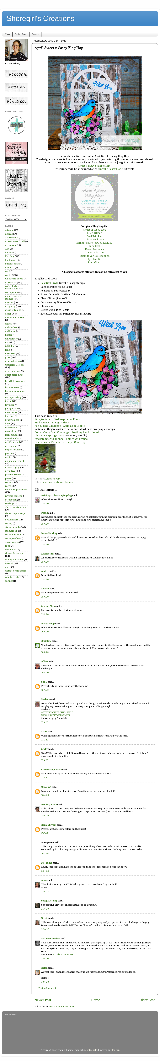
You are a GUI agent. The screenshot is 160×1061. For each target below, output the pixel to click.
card (7, 271)
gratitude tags (13, 371)
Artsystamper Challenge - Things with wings (61, 438)
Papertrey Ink (12, 449)
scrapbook (11, 499)
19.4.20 (44, 833)
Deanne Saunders (50, 938)
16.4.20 (45, 631)
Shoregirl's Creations (41, 18)
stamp (8, 523)
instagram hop (13, 397)
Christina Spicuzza (51, 769)
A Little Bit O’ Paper (63, 954)
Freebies (35, 34)
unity (8, 567)
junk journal (11, 408)
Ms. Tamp (46, 863)
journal (9, 401)
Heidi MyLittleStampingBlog (56, 495)
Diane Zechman (95, 239)
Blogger (115, 1050)
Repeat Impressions (16, 489)
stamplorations (13, 534)
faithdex (9, 346)
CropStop (10, 306)
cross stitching (13, 310)
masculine (10, 431)
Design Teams (21, 34)
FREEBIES (10, 353)
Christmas (11, 282)
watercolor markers (15, 570)
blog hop (47, 482)
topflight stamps (14, 559)
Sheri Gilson (94, 262)
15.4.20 (45, 503)
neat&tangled (12, 442)
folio (7, 350)
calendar (10, 267)
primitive (10, 471)
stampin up (11, 531)
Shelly (44, 749)
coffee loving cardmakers (12, 287)
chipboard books (14, 278)
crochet (9, 302)
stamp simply (12, 527)
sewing (9, 503)
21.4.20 (45, 908)
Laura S (45, 588)
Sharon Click (48, 606)
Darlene (45, 699)
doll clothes (11, 327)
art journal (10, 245)
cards (56, 482)
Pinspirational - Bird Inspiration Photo (57, 419)
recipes (9, 482)
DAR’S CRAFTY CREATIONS (55, 715)
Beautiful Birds (50, 283)
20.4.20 (45, 871)
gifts (7, 357)
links (7, 423)
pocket (8, 457)
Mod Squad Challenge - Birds (52, 422)
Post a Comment (47, 988)
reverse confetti (13, 496)
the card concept (14, 553)
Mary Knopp (48, 623)
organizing (11, 446)
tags (7, 546)
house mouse (12, 387)
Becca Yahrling (49, 533)
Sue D (44, 682)
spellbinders (11, 519)
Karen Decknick (94, 249)
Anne (44, 880)
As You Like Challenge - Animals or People (60, 425)
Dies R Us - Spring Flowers (50, 435)
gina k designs (13, 361)
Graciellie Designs (15, 365)
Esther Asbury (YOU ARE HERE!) (94, 242)
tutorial (9, 563)
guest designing (14, 375)
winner (9, 581)
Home (7, 34)
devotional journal (15, 317)
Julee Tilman (94, 232)
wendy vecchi (12, 577)
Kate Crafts (11, 412)
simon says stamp (15, 513)
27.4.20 (45, 958)
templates (10, 549)
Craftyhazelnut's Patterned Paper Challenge (61, 442)
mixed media (12, 438)
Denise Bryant (48, 825)
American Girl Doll (15, 241)
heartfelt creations (15, 381)
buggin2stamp (49, 900)
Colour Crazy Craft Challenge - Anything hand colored (67, 432)
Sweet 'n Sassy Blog (94, 229)
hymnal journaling (15, 391)
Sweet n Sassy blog (110, 168)
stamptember (12, 538)
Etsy (7, 342)
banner (9, 252)
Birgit (44, 918)
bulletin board (12, 263)
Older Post (147, 1000)
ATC (7, 248)
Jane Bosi (94, 246)
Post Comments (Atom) (61, 1006)
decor (8, 313)
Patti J (44, 513)
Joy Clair (9, 405)
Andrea (45, 571)
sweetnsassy (66, 482)
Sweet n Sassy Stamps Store (94, 165)
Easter (8, 335)
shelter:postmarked (15, 507)
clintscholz (91, 1050)
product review (13, 474)
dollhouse (10, 331)
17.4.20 (44, 722)
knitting (9, 416)
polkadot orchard (14, 461)
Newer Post (42, 1000)
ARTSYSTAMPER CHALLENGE (57, 712)
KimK (44, 731)
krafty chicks (12, 420)
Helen (44, 968)
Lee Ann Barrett (94, 252)
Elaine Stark (47, 553)
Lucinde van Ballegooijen (95, 255)
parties (9, 453)
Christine (46, 641)
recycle (9, 486)
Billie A (44, 661)
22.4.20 (45, 929)
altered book (11, 237)
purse (8, 478)
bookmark (10, 260)
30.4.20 (45, 982)
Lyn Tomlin (94, 259)
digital (8, 323)
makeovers (11, 427)
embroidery (11, 338)
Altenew (9, 230)
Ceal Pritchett (95, 236)
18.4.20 (45, 795)
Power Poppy (12, 467)
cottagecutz (11, 292)
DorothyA (46, 787)
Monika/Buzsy (49, 804)
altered (9, 234)
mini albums (12, 435)
